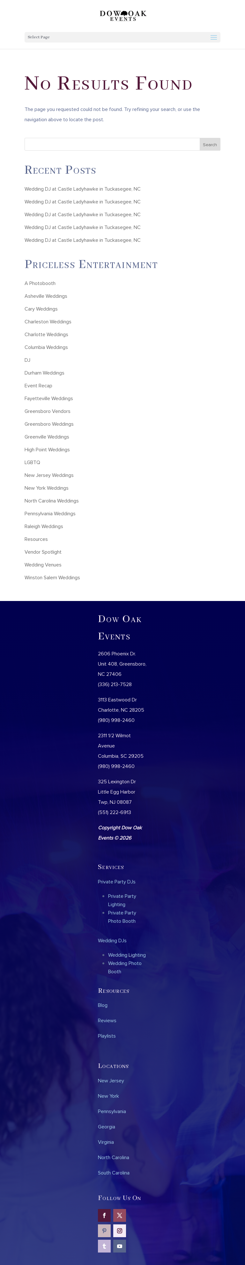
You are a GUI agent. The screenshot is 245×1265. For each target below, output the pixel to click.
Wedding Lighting (127, 954)
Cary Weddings (41, 308)
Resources (36, 538)
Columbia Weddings (46, 347)
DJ (27, 359)
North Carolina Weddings (52, 500)
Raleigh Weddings (44, 526)
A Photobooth (40, 283)
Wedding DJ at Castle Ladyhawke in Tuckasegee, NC (83, 188)
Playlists (107, 1035)
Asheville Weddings (46, 295)
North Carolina (113, 1157)
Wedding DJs (112, 940)
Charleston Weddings (48, 321)
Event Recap (38, 385)
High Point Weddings (47, 449)
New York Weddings (47, 487)
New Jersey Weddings (49, 474)
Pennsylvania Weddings (50, 513)
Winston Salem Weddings (52, 577)
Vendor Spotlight (43, 551)
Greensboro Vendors (48, 411)
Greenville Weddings (47, 436)
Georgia (106, 1126)
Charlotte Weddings (46, 334)
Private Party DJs (117, 881)
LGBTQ (32, 462)
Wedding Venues (43, 564)
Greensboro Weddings (49, 423)
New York (108, 1095)
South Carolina (114, 1172)
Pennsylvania (112, 1111)
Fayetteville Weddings (49, 398)
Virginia (106, 1141)
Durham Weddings (44, 372)
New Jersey (111, 1080)
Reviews (107, 1020)
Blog (103, 1004)
